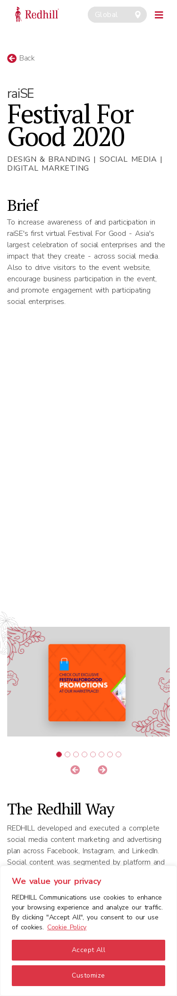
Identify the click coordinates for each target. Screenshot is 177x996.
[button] (75, 771)
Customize (88, 975)
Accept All (89, 949)
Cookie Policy (66, 927)
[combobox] (117, 15)
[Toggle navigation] (159, 13)
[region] (88, 931)
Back (21, 58)
